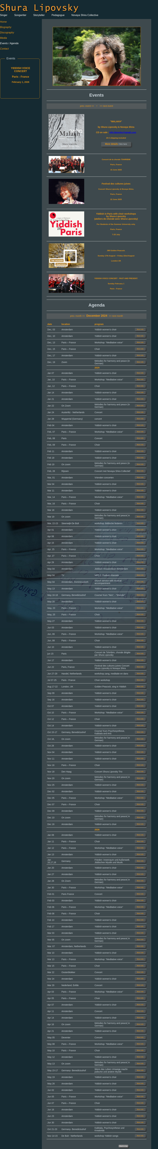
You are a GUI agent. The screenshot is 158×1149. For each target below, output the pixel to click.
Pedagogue (58, 15)
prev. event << (87, 106)
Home (3, 21)
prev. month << (77, 316)
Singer (3, 15)
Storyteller (39, 15)
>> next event (106, 106)
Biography (5, 27)
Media (3, 38)
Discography (7, 32)
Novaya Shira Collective (84, 15)
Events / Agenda (9, 43)
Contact (4, 48)
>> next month (116, 316)
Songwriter (20, 15)
